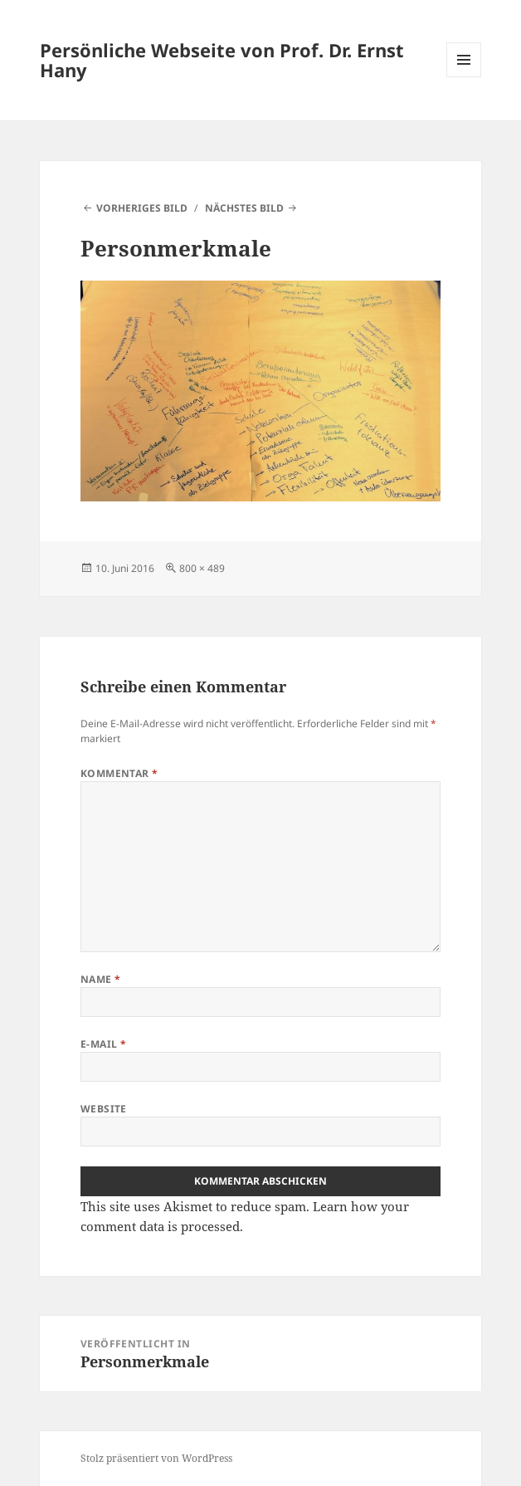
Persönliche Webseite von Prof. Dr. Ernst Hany (222, 59)
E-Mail (103, 1044)
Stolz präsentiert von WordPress (156, 1458)
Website (103, 1109)
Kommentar (119, 773)
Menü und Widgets (464, 76)
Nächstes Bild (244, 208)
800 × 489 (202, 568)
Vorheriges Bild (141, 208)
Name (100, 979)
